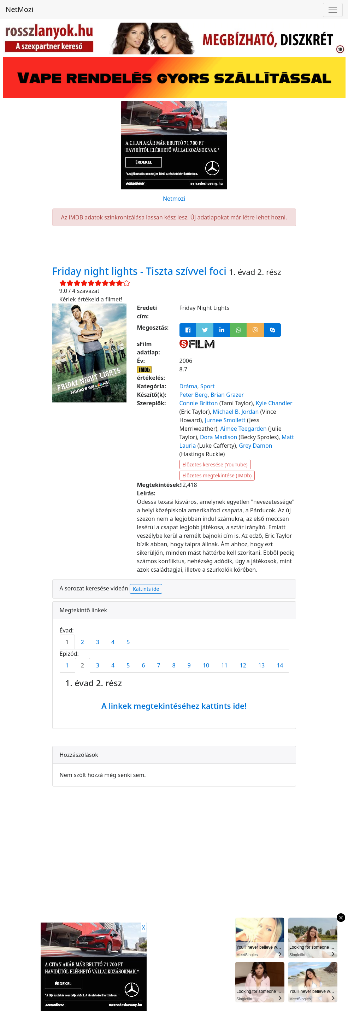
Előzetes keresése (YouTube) (215, 464)
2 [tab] (82, 642)
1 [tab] (67, 642)
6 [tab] (143, 665)
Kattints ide (146, 588)
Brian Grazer (227, 395)
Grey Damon (255, 445)
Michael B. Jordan (236, 412)
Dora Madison (218, 437)
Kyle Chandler (274, 403)
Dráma (188, 386)
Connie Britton (198, 403)
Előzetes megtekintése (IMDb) (217, 475)
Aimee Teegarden (243, 428)
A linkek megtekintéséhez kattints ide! (174, 705)
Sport (207, 386)
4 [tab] (112, 642)
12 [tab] (243, 665)
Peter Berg (193, 395)
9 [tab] (189, 665)
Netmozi (174, 198)
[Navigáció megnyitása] (333, 10)
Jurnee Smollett (225, 420)
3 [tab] (97, 642)
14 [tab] (280, 665)
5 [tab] (128, 642)
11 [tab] (224, 665)
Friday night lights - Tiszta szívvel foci (140, 271)
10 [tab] (206, 665)
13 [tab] (261, 665)
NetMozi (19, 9)
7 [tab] (158, 665)
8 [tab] (174, 665)
